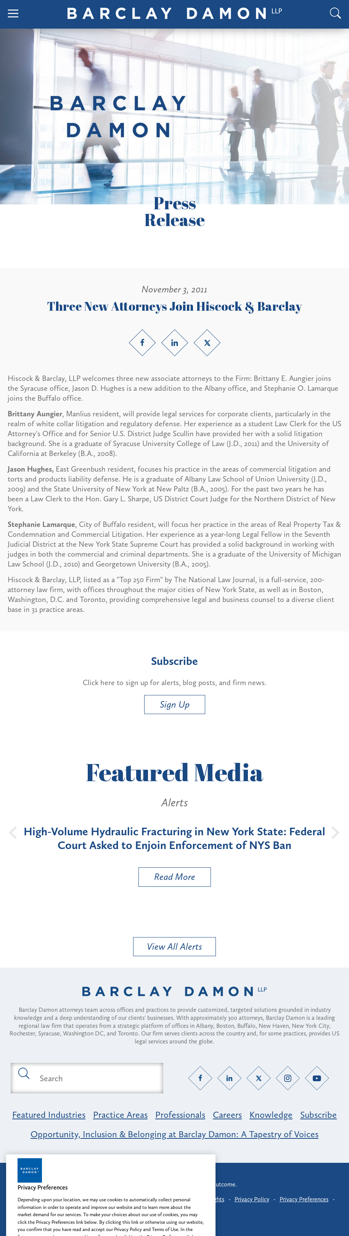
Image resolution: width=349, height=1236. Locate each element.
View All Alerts (174, 946)
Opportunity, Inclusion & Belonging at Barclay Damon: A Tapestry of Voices (174, 1134)
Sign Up (175, 704)
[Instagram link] (287, 1078)
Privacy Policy (252, 1199)
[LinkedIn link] (174, 342)
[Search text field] (95, 1078)
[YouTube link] (316, 1078)
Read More (167, 878)
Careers (227, 1114)
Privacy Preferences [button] (304, 1199)
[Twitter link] (207, 342)
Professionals (180, 1114)
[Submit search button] (23, 1073)
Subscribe (318, 1114)
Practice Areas (120, 1114)
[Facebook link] (142, 342)
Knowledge (271, 1114)
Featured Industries (48, 1114)
